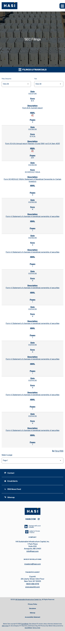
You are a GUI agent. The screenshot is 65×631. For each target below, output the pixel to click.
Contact (9, 473)
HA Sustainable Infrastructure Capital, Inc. (28, 599)
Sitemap (9, 497)
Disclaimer (32, 608)
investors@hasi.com (32, 564)
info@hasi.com (32, 551)
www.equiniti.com (32, 587)
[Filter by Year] (48, 84)
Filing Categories (6, 79)
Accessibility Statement (32, 617)
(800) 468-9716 (32, 584)
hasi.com (30, 519)
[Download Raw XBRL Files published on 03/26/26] (32, 150)
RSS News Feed (12, 489)
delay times (5, 626)
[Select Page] (32, 460)
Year (35, 79)
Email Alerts (11, 481)
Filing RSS (57, 451)
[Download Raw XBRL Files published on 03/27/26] (32, 115)
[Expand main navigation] (62, 6)
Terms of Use (36, 628)
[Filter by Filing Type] (16, 84)
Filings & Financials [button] (32, 69)
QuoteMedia (24, 624)
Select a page (7, 455)
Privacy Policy (32, 604)
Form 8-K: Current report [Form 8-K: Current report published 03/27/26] (32, 108)
